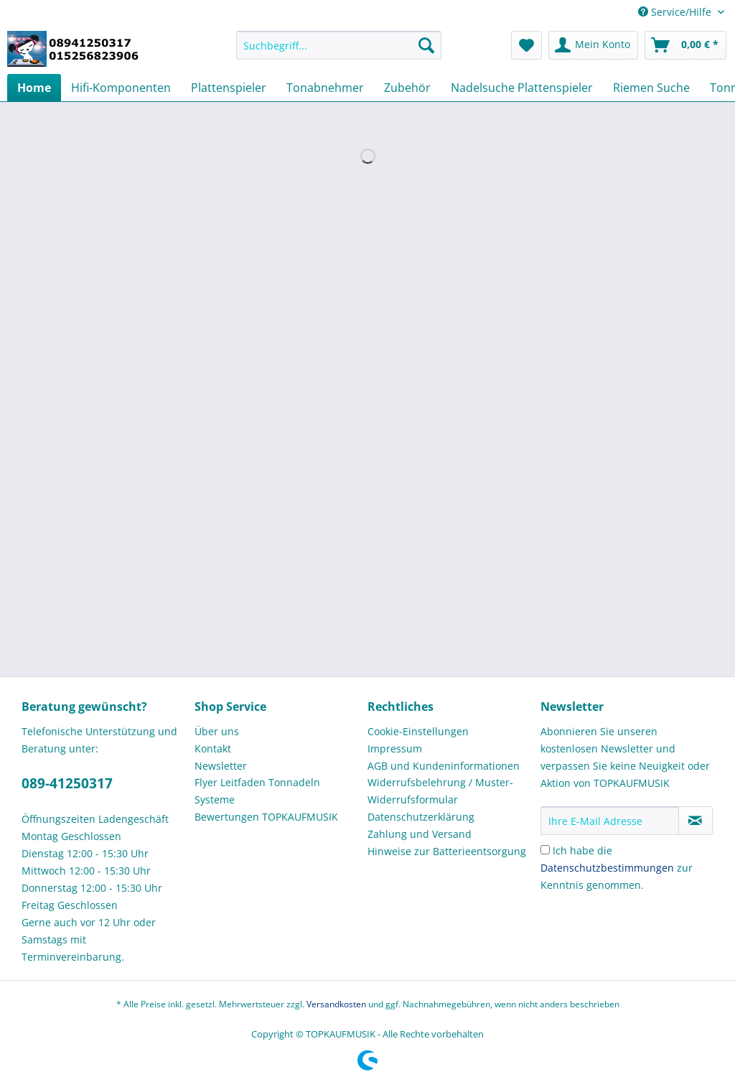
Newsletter (221, 766)
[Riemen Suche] (651, 87)
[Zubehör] (407, 87)
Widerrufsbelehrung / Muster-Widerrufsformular (440, 790)
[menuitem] (339, 52)
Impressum (395, 748)
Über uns (217, 731)
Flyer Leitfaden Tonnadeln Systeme (257, 790)
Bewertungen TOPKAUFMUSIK (266, 817)
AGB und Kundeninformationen (444, 766)
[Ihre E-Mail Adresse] (609, 820)
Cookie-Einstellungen (418, 731)
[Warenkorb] (685, 45)
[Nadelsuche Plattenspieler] (522, 87)
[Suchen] (426, 45)
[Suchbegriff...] (339, 45)
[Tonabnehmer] (325, 87)
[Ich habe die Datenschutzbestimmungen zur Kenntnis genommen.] (545, 849)
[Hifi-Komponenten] (121, 87)
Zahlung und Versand (420, 834)
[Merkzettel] (526, 45)
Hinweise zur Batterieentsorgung (447, 851)
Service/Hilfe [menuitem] (676, 12)
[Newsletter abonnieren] (695, 820)
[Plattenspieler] (228, 87)
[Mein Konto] (593, 45)
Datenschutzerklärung (421, 817)
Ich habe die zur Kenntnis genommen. (616, 868)
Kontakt (213, 748)
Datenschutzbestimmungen (607, 868)
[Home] (34, 87)
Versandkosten (336, 1004)
